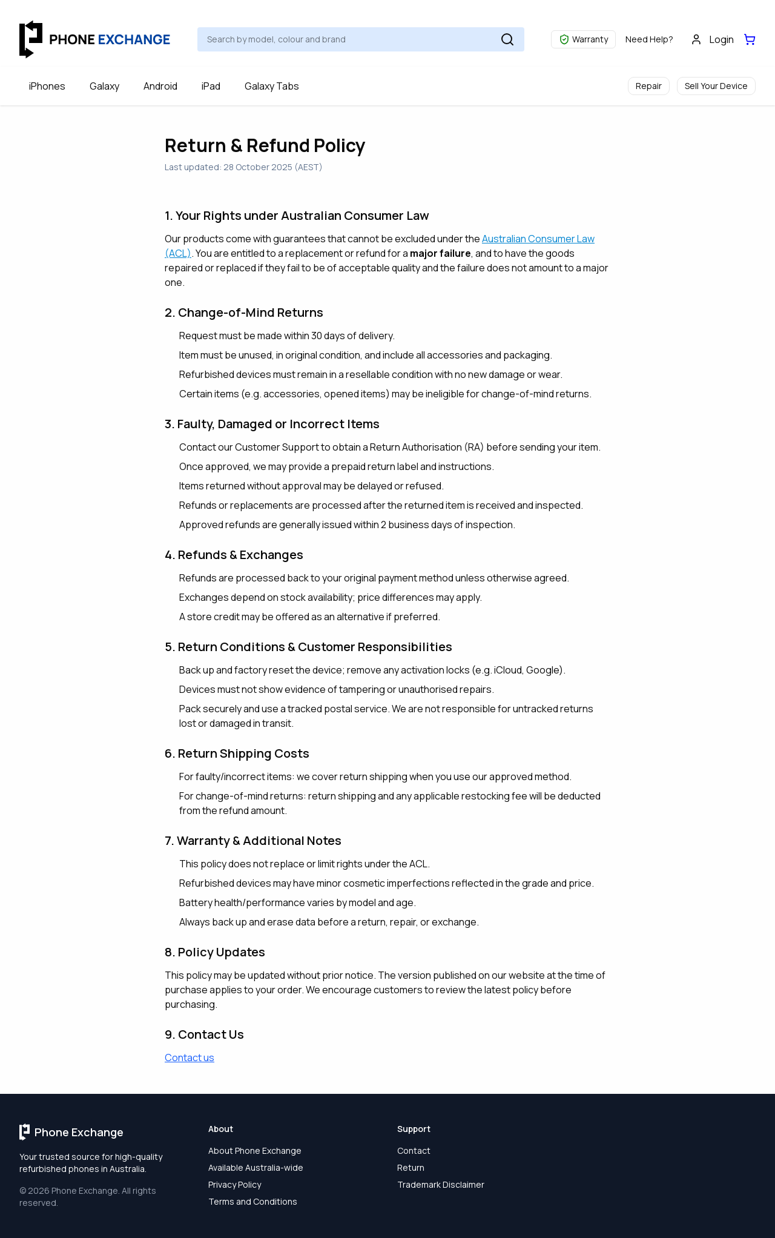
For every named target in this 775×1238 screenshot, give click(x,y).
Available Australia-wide (255, 1167)
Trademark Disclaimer (440, 1184)
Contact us (189, 1057)
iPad (211, 86)
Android (160, 86)
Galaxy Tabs (272, 86)
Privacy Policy (234, 1184)
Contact (413, 1150)
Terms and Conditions (252, 1201)
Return (410, 1167)
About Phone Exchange (255, 1150)
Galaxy (104, 86)
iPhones (47, 86)
